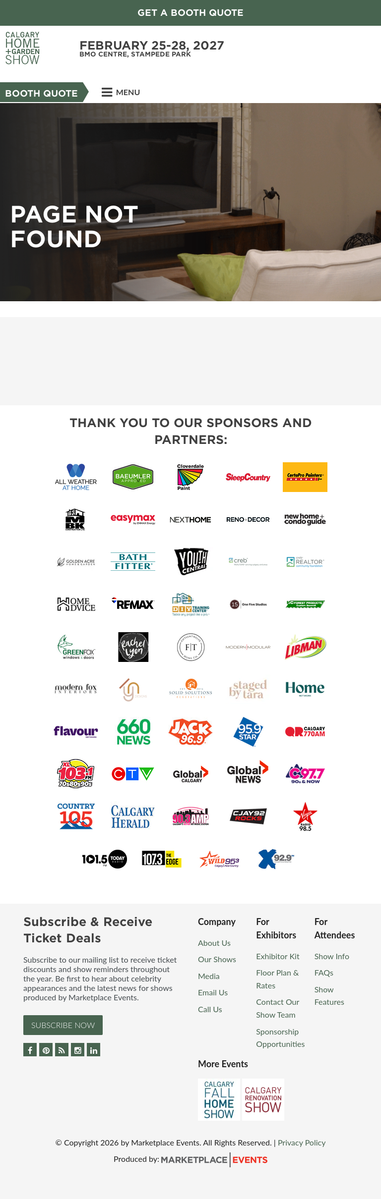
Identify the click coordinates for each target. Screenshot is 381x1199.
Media (209, 976)
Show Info (332, 956)
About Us (214, 942)
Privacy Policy (302, 1142)
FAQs (324, 972)
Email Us (213, 992)
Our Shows (217, 959)
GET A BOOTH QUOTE (190, 12)
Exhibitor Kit (277, 956)
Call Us (210, 1009)
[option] (190, 202)
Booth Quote (41, 93)
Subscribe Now (63, 1025)
